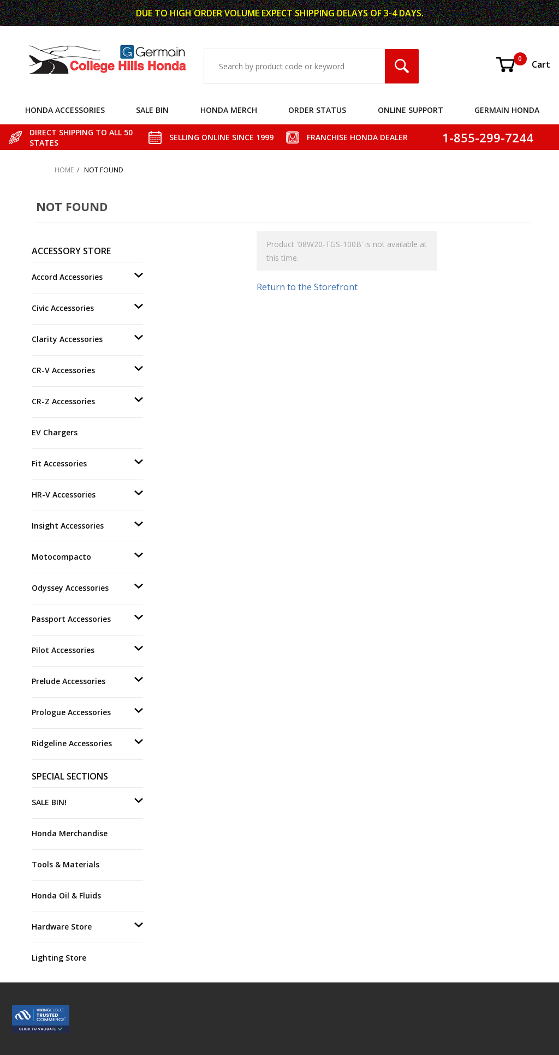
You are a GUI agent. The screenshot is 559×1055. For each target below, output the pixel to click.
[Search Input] (294, 66)
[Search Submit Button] (402, 66)
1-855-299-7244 (487, 137)
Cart (522, 64)
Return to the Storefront (307, 287)
